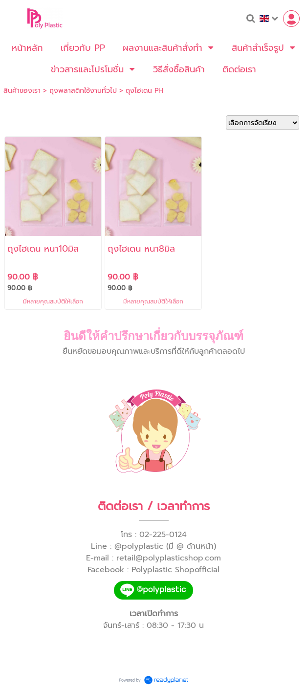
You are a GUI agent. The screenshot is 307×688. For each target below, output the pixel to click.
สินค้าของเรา (22, 91)
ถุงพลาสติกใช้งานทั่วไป (83, 91)
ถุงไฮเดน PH (144, 91)
